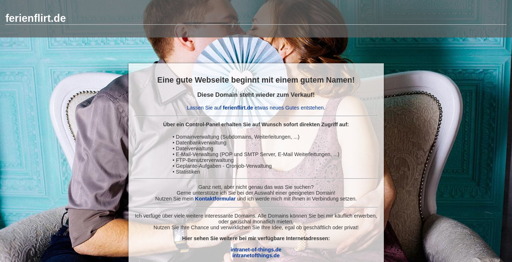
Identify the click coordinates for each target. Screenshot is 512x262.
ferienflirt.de (35, 18)
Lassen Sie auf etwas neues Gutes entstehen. (256, 108)
